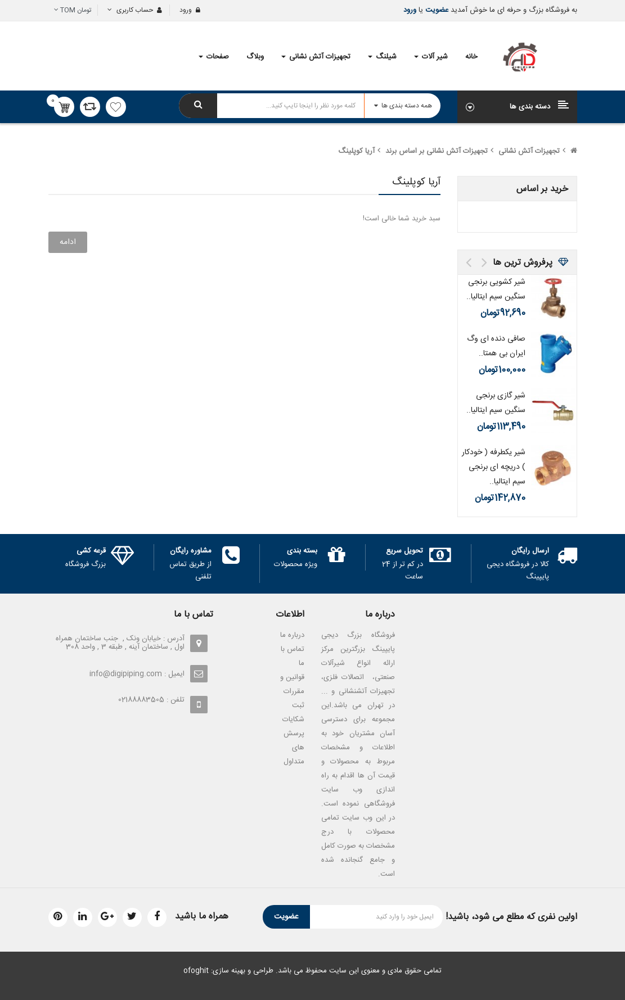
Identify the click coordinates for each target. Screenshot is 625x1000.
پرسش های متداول (294, 747)
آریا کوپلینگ (356, 151)
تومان (73, 10)
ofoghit (196, 971)
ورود (409, 10)
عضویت (435, 10)
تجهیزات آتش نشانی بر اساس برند (436, 151)
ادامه (68, 242)
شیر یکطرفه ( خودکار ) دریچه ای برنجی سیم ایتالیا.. (493, 467)
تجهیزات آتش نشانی (529, 151)
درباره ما (292, 635)
